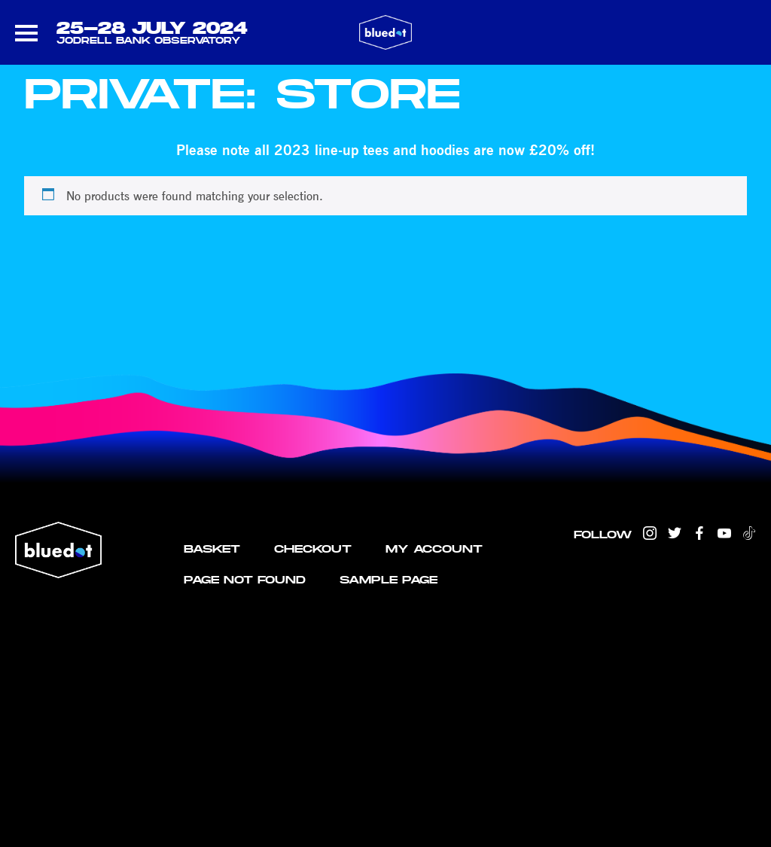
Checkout (313, 548)
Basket (212, 548)
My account (434, 548)
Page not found (245, 579)
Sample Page (388, 579)
